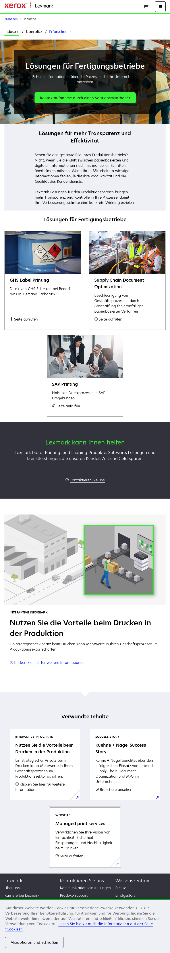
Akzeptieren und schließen (34, 942)
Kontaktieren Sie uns (82, 881)
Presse (120, 887)
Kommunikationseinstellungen (85, 887)
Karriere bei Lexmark (21, 895)
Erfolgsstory (125, 895)
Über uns (12, 887)
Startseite (60, 6)
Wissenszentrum (133, 881)
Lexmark (13, 881)
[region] (85, 926)
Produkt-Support (74, 895)
